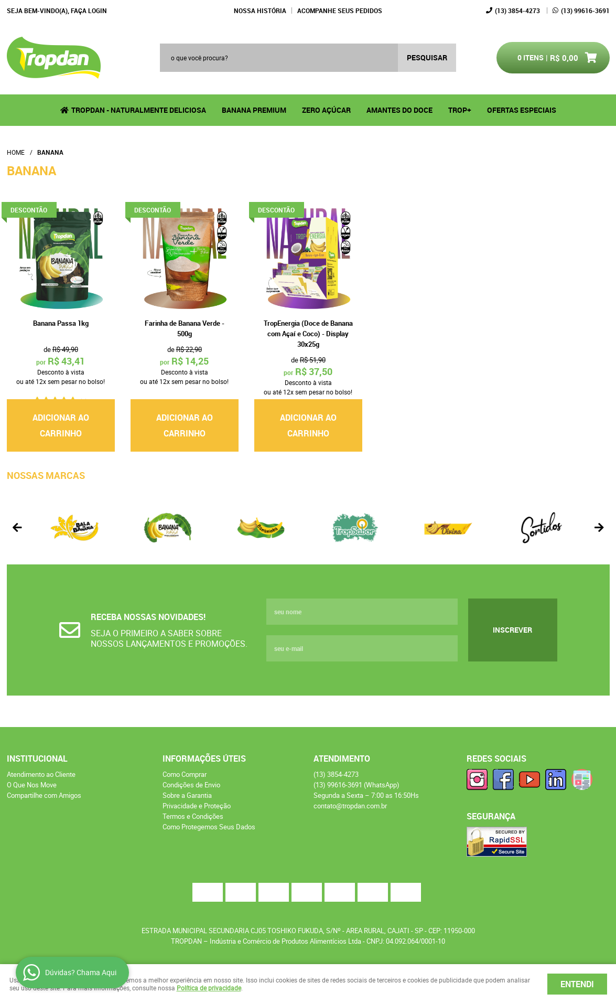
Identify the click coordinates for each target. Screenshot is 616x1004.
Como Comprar (185, 774)
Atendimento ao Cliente (41, 774)
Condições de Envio (191, 784)
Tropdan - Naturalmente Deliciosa (138, 110)
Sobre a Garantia (187, 795)
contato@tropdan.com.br (350, 805)
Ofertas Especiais (521, 110)
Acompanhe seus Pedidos (339, 10)
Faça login (89, 10)
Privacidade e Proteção (197, 805)
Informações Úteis (204, 758)
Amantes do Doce (399, 110)
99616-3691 (585, 10)
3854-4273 (517, 10)
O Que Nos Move (32, 784)
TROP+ (459, 110)
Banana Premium (254, 110)
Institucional (37, 758)
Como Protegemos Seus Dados (209, 826)
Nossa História (260, 10)
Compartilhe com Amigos (44, 795)
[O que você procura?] (427, 58)
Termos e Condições (193, 816)
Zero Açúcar (326, 110)
